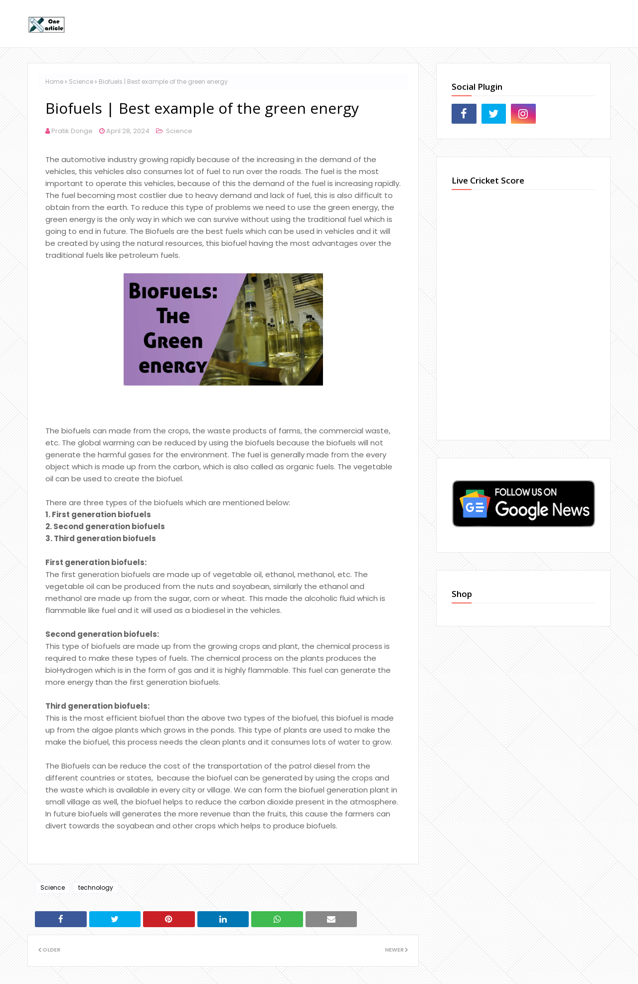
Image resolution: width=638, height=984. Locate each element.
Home (54, 81)
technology (95, 887)
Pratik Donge (72, 131)
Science (81, 81)
